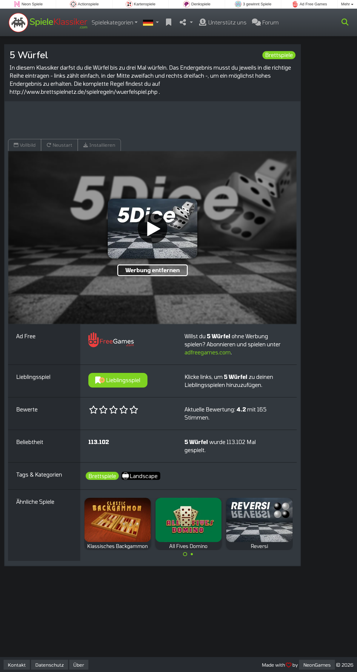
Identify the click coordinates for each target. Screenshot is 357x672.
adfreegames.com (207, 352)
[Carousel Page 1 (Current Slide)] (185, 554)
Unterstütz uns (222, 22)
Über (78, 665)
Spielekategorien (112, 22)
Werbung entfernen (152, 270)
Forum (265, 22)
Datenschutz (49, 665)
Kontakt (17, 665)
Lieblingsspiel (117, 380)
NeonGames (317, 665)
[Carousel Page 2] (192, 554)
